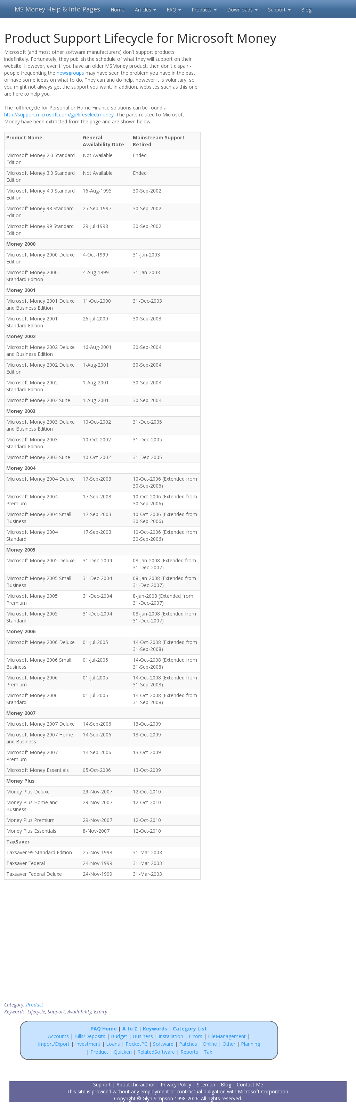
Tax (208, 1052)
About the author (135, 1084)
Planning (250, 1044)
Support (279, 9)
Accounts (58, 1036)
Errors (196, 1036)
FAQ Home (104, 1028)
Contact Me (250, 1084)
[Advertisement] (249, 93)
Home (117, 9)
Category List (190, 1028)
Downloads (242, 9)
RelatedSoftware (156, 1052)
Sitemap (206, 1084)
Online (210, 1044)
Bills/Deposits (89, 1036)
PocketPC (136, 1044)
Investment (87, 1044)
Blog (306, 9)
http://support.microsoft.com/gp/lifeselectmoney (59, 114)
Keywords (155, 1028)
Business (143, 1036)
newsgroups (70, 73)
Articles (145, 9)
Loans (113, 1044)
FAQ (174, 9)
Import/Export (54, 1044)
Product (34, 1004)
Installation (172, 1036)
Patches (188, 1044)
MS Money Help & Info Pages (57, 9)
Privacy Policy (176, 1084)
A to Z (129, 1028)
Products (204, 9)
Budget (119, 1036)
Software (163, 1044)
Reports (189, 1052)
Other (228, 1044)
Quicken (123, 1052)
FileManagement (227, 1036)
